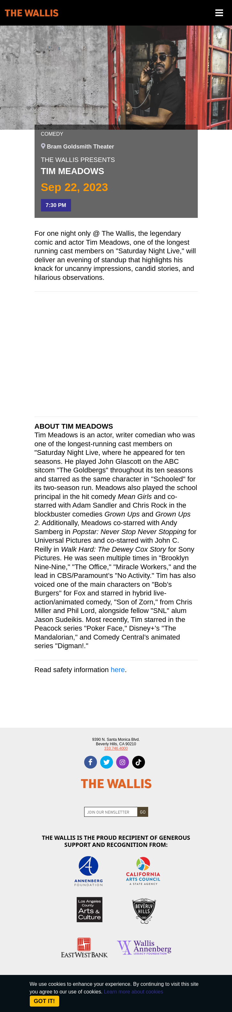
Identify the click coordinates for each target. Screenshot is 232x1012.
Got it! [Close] (44, 1001)
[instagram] (122, 762)
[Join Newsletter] (111, 812)
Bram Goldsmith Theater (80, 146)
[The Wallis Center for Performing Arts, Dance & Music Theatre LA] (31, 13)
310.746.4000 (116, 748)
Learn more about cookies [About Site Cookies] (133, 991)
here (118, 670)
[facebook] (90, 762)
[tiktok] (138, 762)
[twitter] (106, 762)
